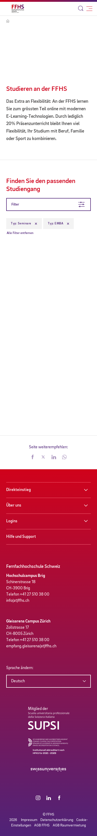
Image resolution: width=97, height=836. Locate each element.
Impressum (29, 820)
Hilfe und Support (21, 537)
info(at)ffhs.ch (17, 601)
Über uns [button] (13, 505)
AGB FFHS (42, 825)
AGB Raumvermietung (69, 825)
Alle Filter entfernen (20, 233)
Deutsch (18, 681)
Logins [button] (11, 521)
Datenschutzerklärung (56, 820)
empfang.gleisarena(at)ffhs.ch (31, 646)
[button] (32, 457)
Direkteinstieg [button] (18, 490)
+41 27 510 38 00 (34, 594)
